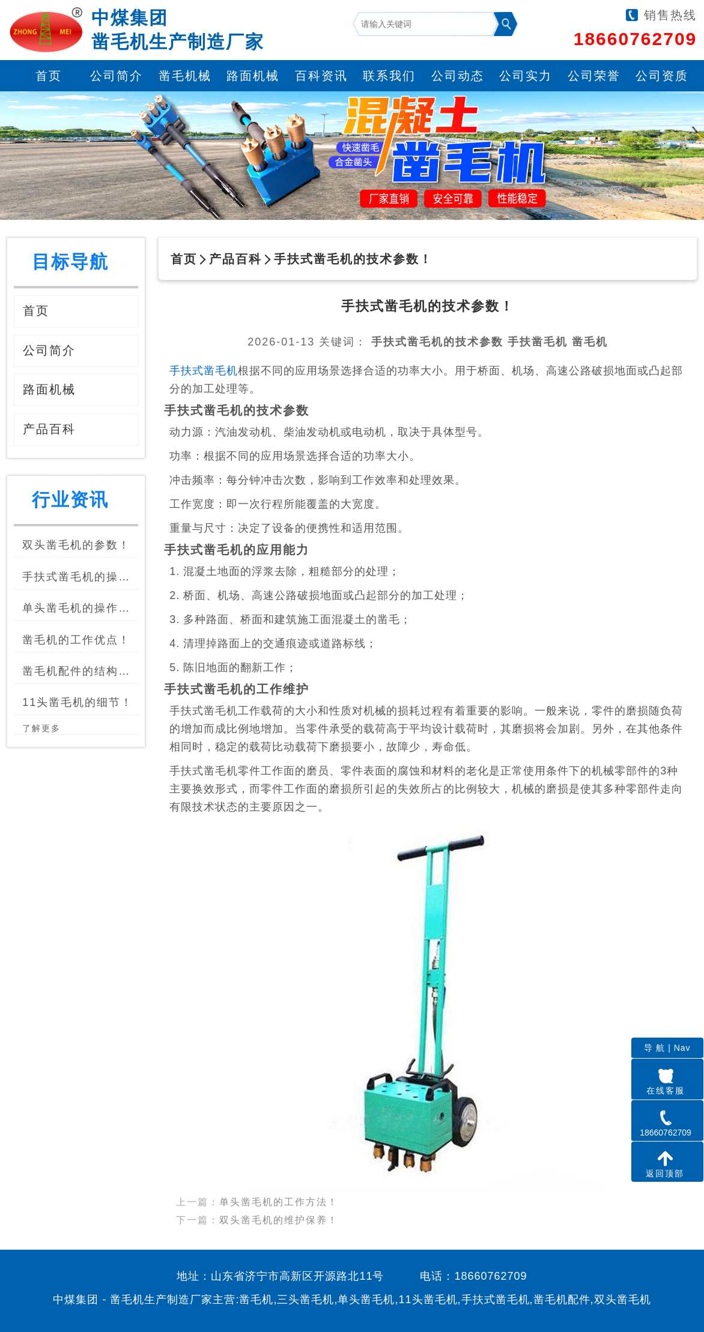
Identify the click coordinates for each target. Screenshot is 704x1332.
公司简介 (116, 75)
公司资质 (662, 75)
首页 (48, 75)
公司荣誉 (594, 75)
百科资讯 (321, 75)
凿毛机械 (185, 75)
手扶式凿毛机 (203, 371)
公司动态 (457, 75)
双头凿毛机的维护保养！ (278, 1210)
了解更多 (41, 728)
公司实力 (525, 75)
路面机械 (252, 75)
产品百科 (235, 259)
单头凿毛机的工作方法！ (278, 1192)
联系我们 (389, 75)
